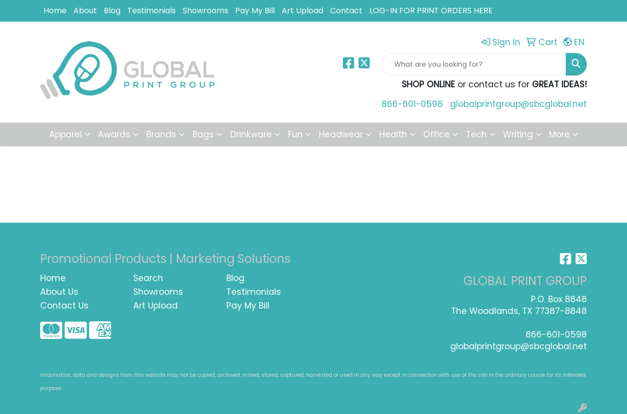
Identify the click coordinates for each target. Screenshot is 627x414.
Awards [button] (114, 134)
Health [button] (393, 134)
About (85, 10)
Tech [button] (476, 134)
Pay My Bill (255, 10)
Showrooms (205, 10)
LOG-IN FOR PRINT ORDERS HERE (431, 10)
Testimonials (151, 10)
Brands (161, 134)
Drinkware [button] (251, 134)
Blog (112, 10)
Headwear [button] (341, 134)
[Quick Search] (474, 64)
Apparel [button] (65, 134)
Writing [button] (518, 134)
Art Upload (302, 10)
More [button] (559, 134)
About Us (59, 292)
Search (148, 278)
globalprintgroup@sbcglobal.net (518, 104)
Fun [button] (295, 134)
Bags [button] (203, 134)
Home (55, 10)
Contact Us (64, 305)
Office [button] (436, 134)
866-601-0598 (412, 104)
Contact (346, 10)
